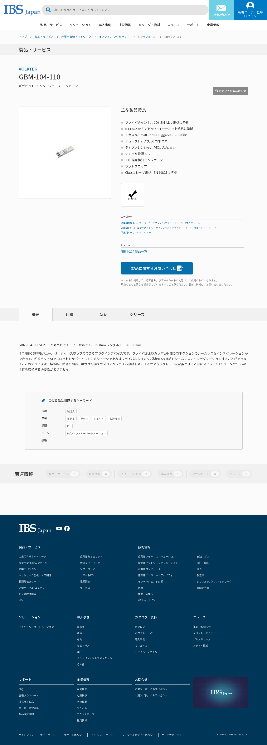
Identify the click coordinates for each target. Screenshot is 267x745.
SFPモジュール (147, 37)
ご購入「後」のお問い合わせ (151, 695)
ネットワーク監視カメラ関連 (35, 575)
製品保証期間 (26, 714)
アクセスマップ (85, 714)
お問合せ (141, 679)
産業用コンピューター (150, 569)
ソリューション (80, 25)
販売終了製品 (26, 701)
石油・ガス (203, 556)
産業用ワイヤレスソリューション (157, 556)
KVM (21, 600)
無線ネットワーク (90, 562)
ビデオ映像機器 (27, 594)
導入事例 (105, 25)
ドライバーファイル (146, 651)
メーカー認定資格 (29, 708)
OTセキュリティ (147, 600)
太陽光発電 (203, 587)
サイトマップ (26, 734)
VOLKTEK (28, 69)
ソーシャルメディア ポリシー (138, 734)
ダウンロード (205, 473)
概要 (35, 314)
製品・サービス (51, 25)
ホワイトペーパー (145, 633)
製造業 (200, 575)
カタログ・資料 (149, 25)
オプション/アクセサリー (114, 37)
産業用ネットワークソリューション (158, 562)
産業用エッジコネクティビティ (155, 575)
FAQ (21, 689)
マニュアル (141, 645)
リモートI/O (87, 575)
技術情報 (124, 25)
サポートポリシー (74, 734)
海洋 (79, 651)
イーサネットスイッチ (200, 227)
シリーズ (137, 314)
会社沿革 (82, 708)
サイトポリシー (49, 734)
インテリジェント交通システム (94, 658)
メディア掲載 (200, 645)
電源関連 (85, 581)
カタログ (140, 626)
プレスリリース (201, 639)
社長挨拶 (82, 695)
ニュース (174, 25)
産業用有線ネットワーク (76, 37)
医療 (140, 587)
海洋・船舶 (203, 562)
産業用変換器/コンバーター (34, 562)
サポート (193, 25)
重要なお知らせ (202, 626)
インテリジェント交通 (150, 581)
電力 (79, 639)
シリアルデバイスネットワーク (214, 581)
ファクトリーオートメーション (36, 626)
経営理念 (82, 689)
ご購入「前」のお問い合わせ (151, 689)
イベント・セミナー (204, 633)
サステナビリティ (171, 734)
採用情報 (82, 720)
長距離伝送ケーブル (30, 581)
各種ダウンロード (29, 695)
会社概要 (82, 701)
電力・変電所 (145, 594)
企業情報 (213, 25)
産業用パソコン (27, 569)
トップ (23, 37)
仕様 (69, 314)
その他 (80, 664)
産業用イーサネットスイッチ (136, 232)
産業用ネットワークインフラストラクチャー (160, 227)
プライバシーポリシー (103, 734)
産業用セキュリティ (91, 556)
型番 (103, 314)
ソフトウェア (87, 569)
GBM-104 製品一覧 (134, 251)
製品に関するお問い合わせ (157, 268)
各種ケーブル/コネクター (33, 587)
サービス (85, 587)
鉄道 (199, 569)
